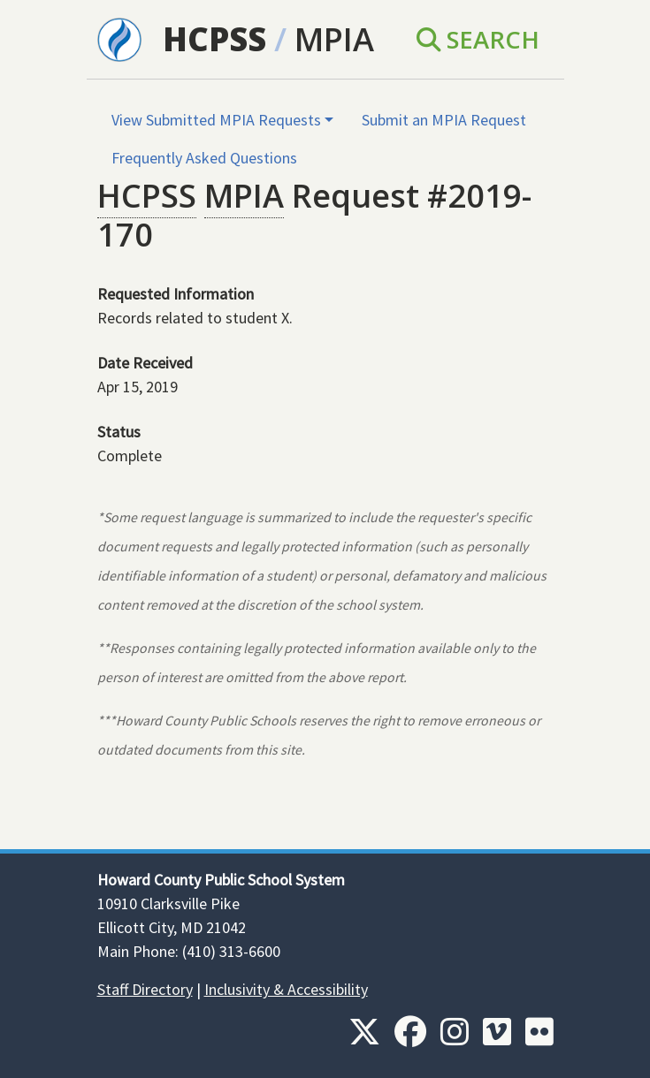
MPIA (334, 39)
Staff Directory (145, 989)
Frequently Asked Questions (204, 158)
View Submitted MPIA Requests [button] (216, 120)
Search (478, 39)
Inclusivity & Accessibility (286, 989)
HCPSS (214, 39)
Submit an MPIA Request (444, 120)
